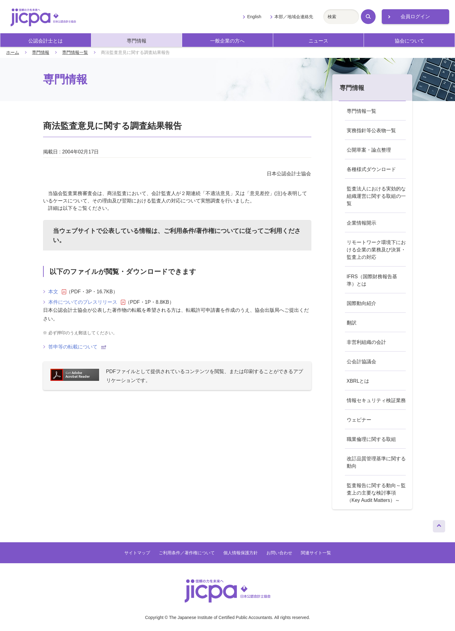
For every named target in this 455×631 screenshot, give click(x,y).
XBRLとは (358, 381)
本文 (57, 292)
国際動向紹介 (361, 303)
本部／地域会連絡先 (293, 16)
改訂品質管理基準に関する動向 (376, 462)
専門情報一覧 (75, 52)
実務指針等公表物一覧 (371, 130)
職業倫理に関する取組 (371, 439)
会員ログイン (415, 16)
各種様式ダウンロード (371, 169)
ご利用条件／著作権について (187, 552)
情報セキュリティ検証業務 (376, 400)
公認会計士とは (45, 40)
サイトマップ (137, 552)
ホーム (12, 52)
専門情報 (136, 40)
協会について (409, 40)
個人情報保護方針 (240, 552)
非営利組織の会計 (366, 342)
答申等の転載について (77, 346)
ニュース (318, 40)
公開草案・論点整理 (369, 150)
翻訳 (352, 322)
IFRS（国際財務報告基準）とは (372, 280)
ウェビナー (359, 419)
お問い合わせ (279, 552)
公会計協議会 (361, 361)
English (254, 16)
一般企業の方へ (227, 40)
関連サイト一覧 (316, 552)
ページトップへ (439, 525)
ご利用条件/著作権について (201, 230)
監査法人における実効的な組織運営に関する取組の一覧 (376, 196)
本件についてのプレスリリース (86, 302)
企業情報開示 (361, 223)
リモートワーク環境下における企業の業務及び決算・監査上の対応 (376, 250)
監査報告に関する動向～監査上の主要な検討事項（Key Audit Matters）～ (376, 493)
